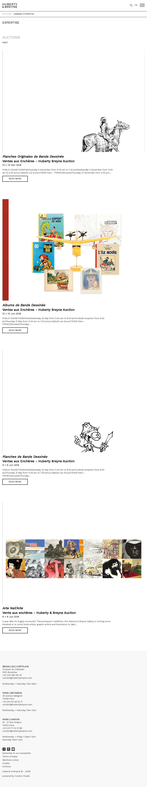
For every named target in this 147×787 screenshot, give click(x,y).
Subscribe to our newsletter (16, 753)
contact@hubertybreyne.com (17, 678)
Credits (6, 763)
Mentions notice (10, 760)
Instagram (8, 749)
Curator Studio (22, 776)
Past (5, 42)
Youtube (13, 749)
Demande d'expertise (24, 14)
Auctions (7, 14)
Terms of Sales (10, 756)
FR (136, 5)
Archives (6, 766)
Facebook (4, 749)
